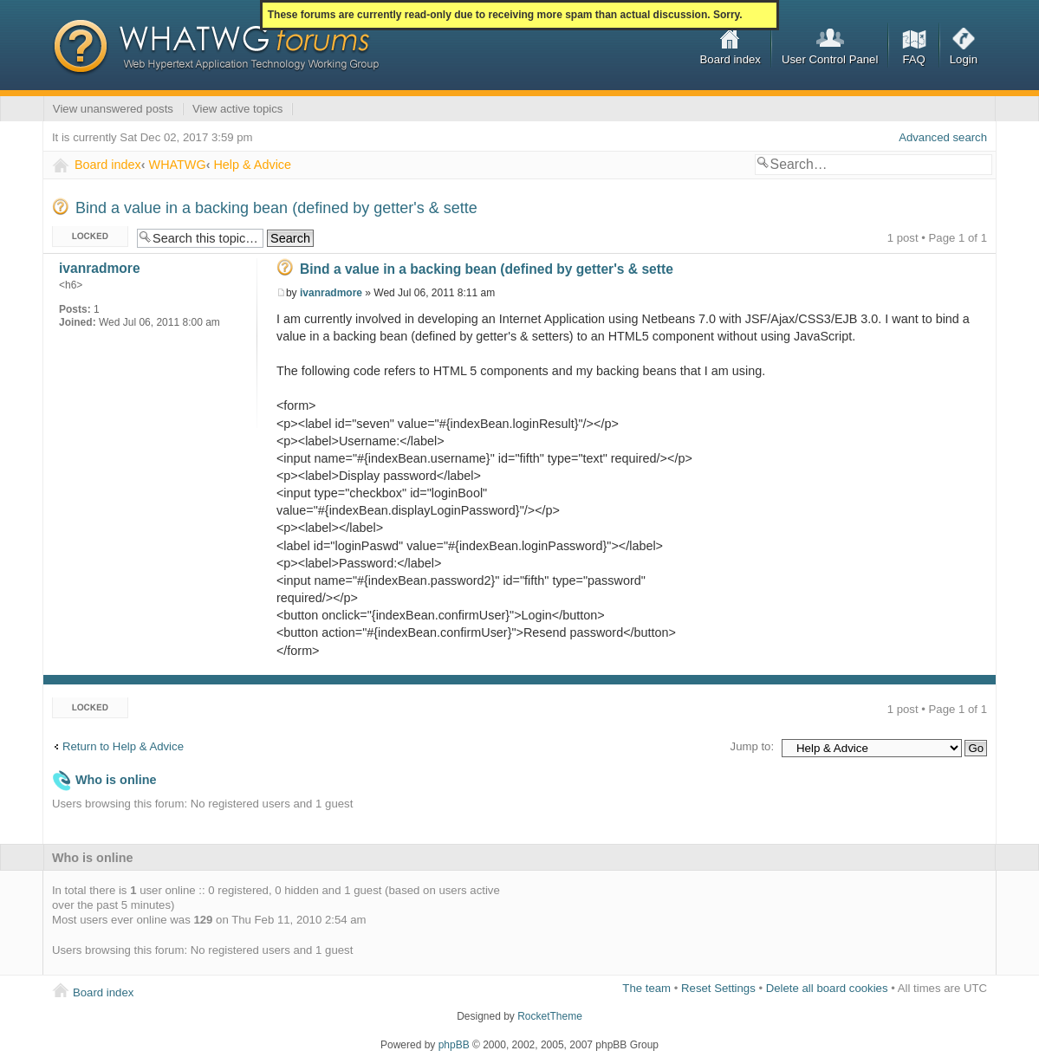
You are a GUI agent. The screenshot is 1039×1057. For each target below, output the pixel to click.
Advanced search (943, 137)
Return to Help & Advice (123, 746)
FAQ (913, 59)
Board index (730, 59)
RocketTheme (549, 1016)
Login (963, 59)
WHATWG (177, 165)
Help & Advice (252, 165)
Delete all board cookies (827, 988)
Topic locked (90, 237)
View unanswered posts (113, 108)
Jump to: (753, 746)
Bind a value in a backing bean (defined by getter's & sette (276, 208)
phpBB (454, 1045)
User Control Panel (830, 59)
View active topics (237, 108)
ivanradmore (331, 293)
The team (646, 988)
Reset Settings (718, 988)
